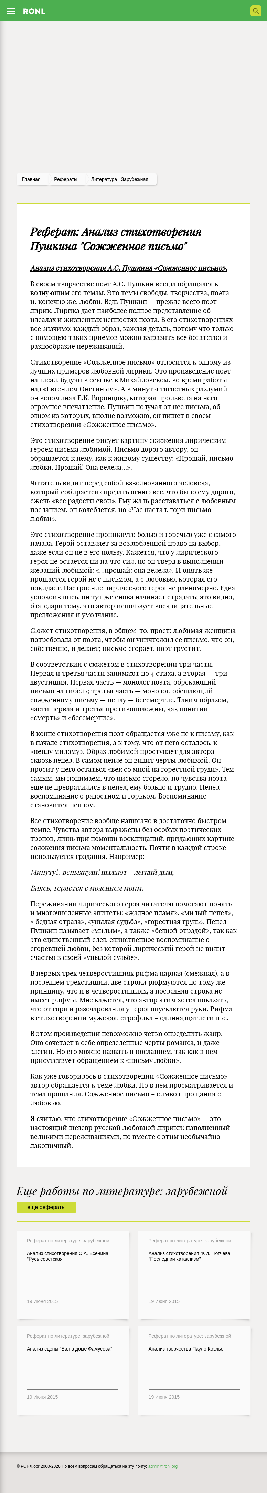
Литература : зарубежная (119, 179)
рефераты (65, 179)
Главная (31, 179)
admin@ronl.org (163, 1466)
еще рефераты (46, 1207)
